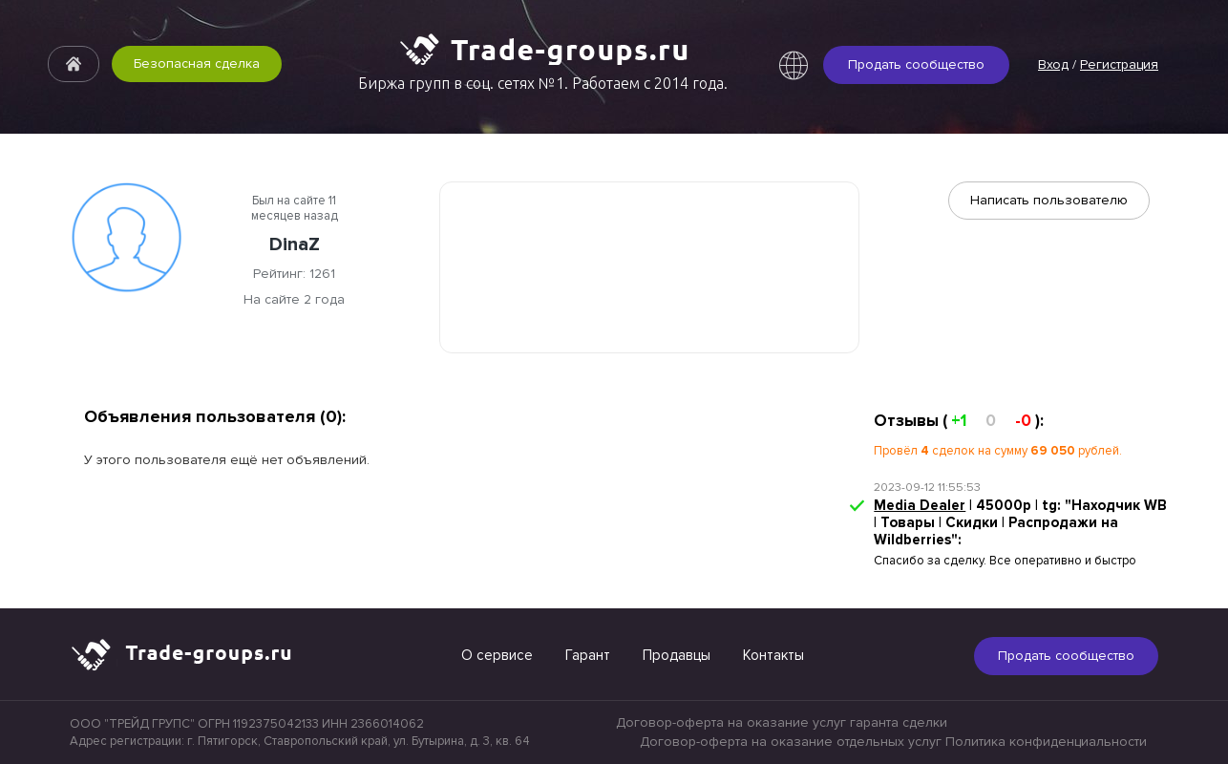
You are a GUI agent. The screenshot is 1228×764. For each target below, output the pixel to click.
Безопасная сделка (197, 63)
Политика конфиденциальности (1046, 741)
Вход (1053, 64)
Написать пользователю (1049, 200)
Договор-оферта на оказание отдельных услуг (791, 741)
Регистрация (1119, 64)
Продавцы (676, 655)
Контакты (773, 655)
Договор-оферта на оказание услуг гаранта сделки (781, 722)
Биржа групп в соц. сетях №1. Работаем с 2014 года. (543, 83)
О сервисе (497, 655)
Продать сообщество (916, 64)
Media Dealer (919, 505)
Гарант (587, 655)
